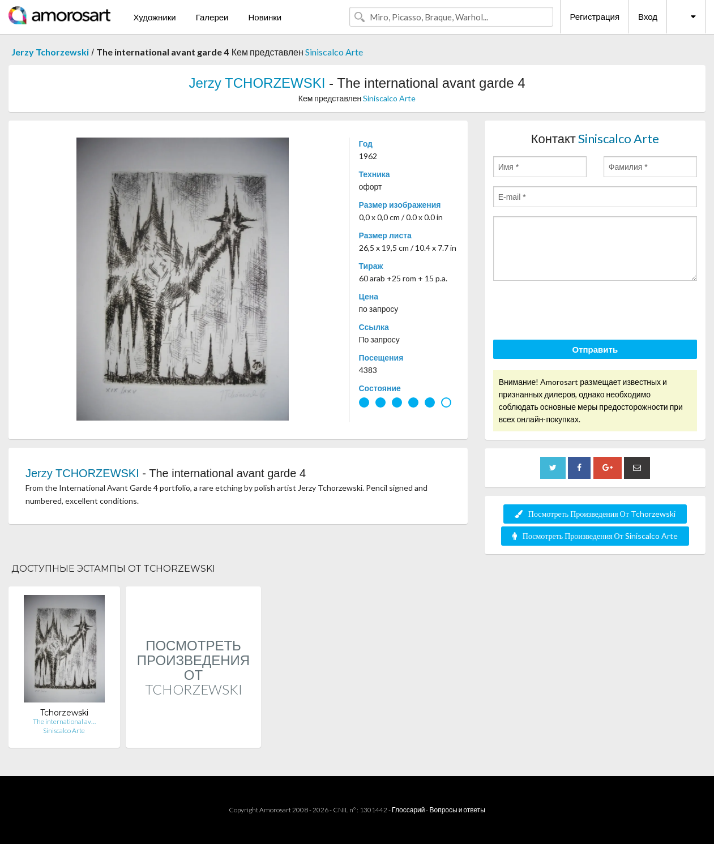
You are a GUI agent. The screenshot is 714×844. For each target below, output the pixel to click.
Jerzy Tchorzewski (50, 51)
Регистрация (594, 16)
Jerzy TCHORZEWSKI (257, 83)
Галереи (212, 17)
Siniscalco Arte (334, 51)
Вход (647, 16)
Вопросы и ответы (457, 810)
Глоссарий (408, 810)
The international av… (64, 721)
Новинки (264, 17)
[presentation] (579, 312)
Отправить (595, 349)
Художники (154, 17)
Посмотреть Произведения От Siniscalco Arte (595, 536)
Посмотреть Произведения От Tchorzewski (595, 514)
